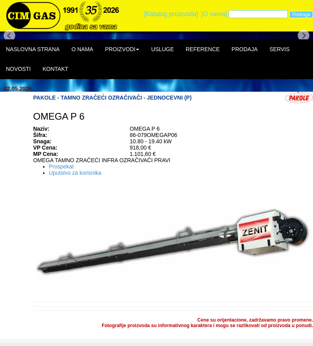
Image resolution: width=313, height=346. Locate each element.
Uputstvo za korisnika (75, 173)
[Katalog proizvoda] (171, 14)
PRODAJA (244, 49)
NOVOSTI (18, 69)
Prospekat (61, 166)
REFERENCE (203, 49)
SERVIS (279, 49)
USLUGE (162, 49)
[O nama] (214, 14)
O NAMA (82, 49)
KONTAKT (55, 69)
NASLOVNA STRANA (33, 49)
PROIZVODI (122, 49)
